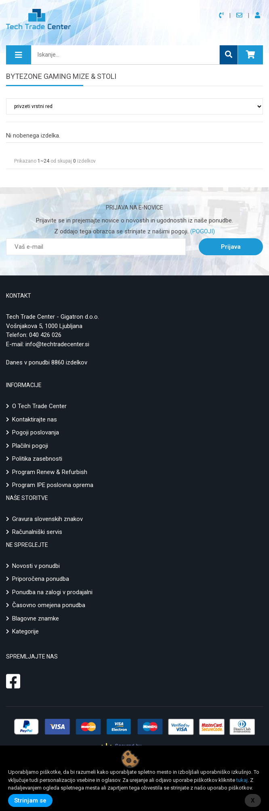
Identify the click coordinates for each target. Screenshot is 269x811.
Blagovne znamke (35, 618)
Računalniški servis (37, 532)
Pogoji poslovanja (35, 432)
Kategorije (25, 631)
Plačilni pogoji (30, 445)
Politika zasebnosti (37, 458)
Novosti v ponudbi (36, 566)
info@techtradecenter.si (57, 344)
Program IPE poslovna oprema (52, 485)
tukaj (242, 780)
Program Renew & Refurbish (49, 472)
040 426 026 (45, 335)
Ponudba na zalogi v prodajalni (52, 592)
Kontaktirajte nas (34, 419)
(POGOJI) (202, 231)
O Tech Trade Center (39, 406)
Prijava (231, 246)
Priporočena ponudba (40, 578)
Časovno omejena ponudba (48, 605)
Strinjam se (30, 800)
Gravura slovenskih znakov (47, 519)
